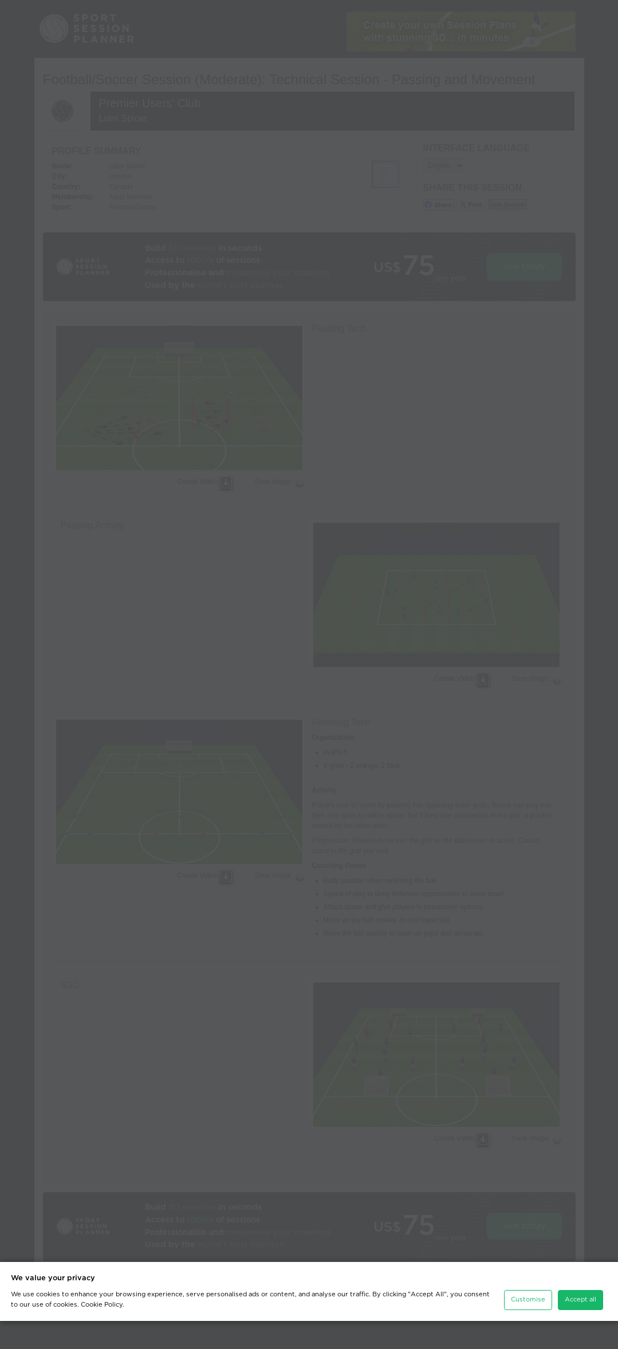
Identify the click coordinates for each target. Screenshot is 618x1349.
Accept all (580, 1327)
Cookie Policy (102, 1333)
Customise (528, 1327)
